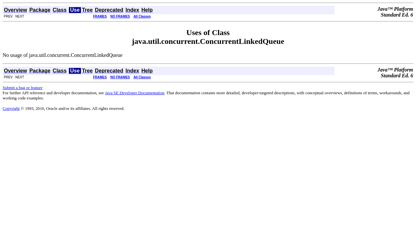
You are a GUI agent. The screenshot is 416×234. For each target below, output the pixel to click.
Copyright (11, 108)
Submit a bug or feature (23, 87)
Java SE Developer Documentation (134, 92)
